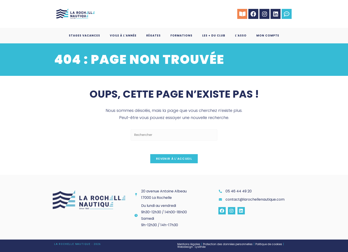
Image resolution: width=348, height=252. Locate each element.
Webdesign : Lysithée (191, 247)
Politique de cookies (268, 244)
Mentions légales (188, 244)
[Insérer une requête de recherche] (174, 135)
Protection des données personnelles (228, 244)
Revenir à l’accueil (174, 159)
